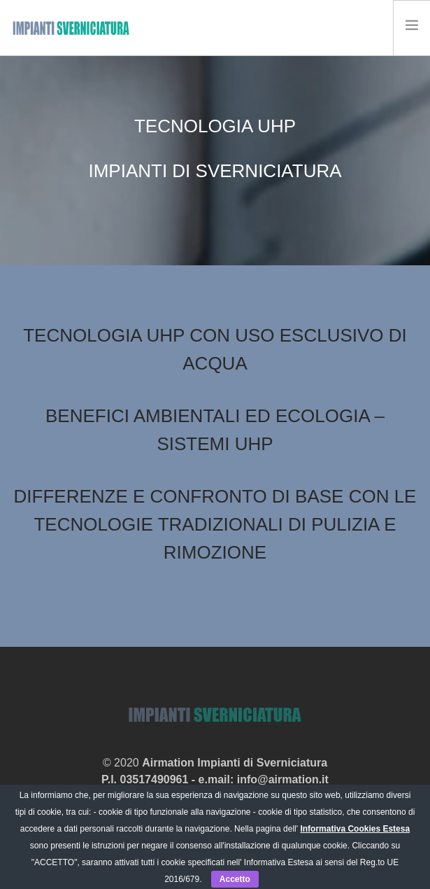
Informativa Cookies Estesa (355, 829)
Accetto (235, 879)
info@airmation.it (283, 779)
